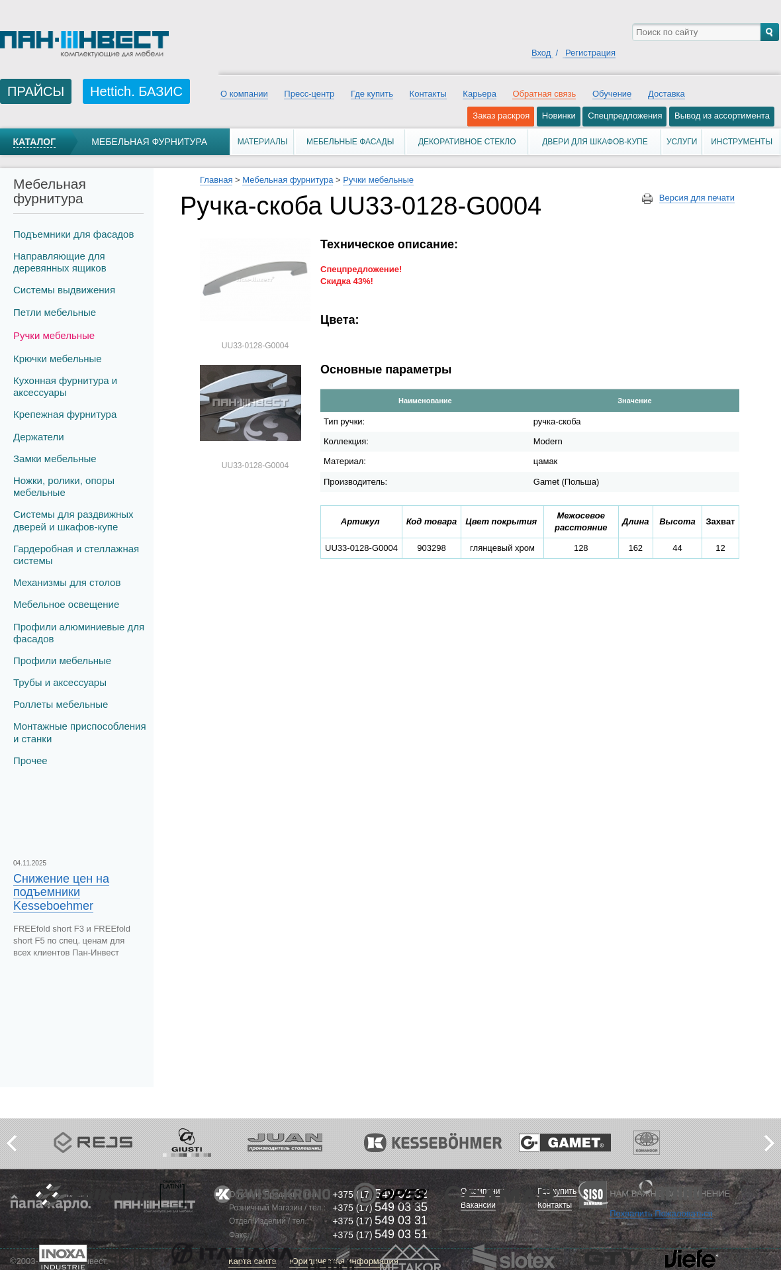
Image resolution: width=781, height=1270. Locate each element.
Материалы (263, 141)
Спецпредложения (625, 116)
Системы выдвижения (64, 289)
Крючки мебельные (57, 358)
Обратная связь (544, 94)
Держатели (38, 436)
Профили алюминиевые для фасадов (78, 632)
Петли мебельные (54, 312)
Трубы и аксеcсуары (60, 682)
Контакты (428, 94)
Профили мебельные (62, 660)
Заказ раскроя (501, 116)
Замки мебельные (55, 458)
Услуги (682, 141)
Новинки (559, 116)
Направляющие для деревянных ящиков (60, 261)
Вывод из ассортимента (722, 116)
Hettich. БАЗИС (136, 91)
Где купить (372, 94)
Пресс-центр (309, 94)
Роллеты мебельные (60, 704)
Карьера (479, 94)
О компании (244, 94)
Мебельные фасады (350, 141)
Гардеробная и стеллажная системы (76, 554)
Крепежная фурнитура (64, 414)
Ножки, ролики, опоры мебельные (64, 486)
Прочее (30, 760)
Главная (216, 180)
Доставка (666, 94)
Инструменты (741, 141)
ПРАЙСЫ (35, 91)
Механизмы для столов (66, 582)
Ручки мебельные (54, 335)
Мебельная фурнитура (149, 141)
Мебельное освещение (66, 604)
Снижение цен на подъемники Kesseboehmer (61, 892)
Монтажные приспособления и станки (79, 732)
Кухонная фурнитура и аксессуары (65, 386)
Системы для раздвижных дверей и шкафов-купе (73, 520)
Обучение (611, 94)
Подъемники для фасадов (73, 234)
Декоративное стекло (467, 141)
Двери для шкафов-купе (595, 141)
